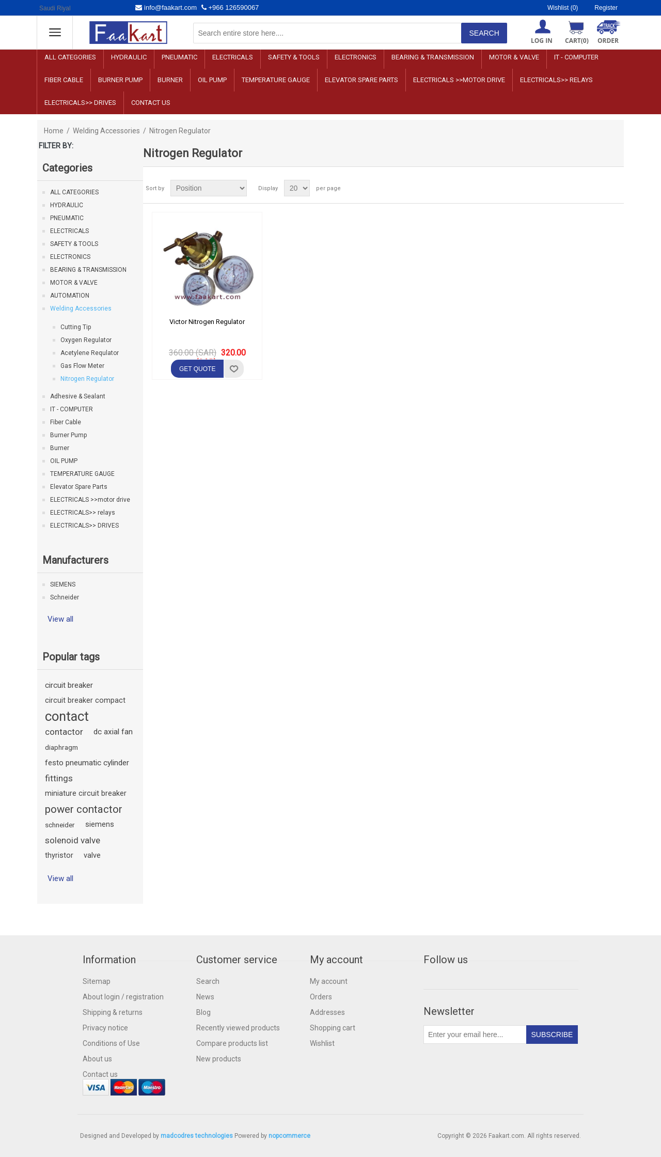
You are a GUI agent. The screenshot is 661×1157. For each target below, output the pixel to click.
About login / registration (123, 997)
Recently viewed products (238, 1028)
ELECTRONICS (355, 57)
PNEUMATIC (179, 57)
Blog (203, 1012)
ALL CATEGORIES (70, 57)
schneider (60, 825)
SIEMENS (62, 584)
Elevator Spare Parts (361, 80)
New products (218, 1059)
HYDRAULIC (129, 57)
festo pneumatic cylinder (87, 762)
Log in (542, 40)
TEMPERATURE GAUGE (276, 80)
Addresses (327, 1012)
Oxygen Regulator (86, 340)
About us (97, 1059)
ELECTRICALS (232, 57)
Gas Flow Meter (82, 365)
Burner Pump (120, 80)
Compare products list (232, 1043)
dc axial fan (113, 731)
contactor (64, 732)
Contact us (150, 102)
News (205, 997)
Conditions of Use (111, 1043)
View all (60, 619)
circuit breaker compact (85, 700)
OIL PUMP (212, 80)
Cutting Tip (75, 327)
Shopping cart (332, 1028)
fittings (59, 778)
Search (207, 981)
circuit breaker (69, 685)
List (615, 188)
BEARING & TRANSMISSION (432, 57)
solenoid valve (72, 840)
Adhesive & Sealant (77, 396)
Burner (170, 80)
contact (67, 716)
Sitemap (97, 981)
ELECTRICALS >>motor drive (459, 80)
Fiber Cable (63, 80)
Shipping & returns (113, 1012)
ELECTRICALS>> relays (556, 80)
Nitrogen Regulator (87, 378)
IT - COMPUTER (576, 57)
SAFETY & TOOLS (294, 57)
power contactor (83, 809)
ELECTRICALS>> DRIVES (80, 102)
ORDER (608, 40)
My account (329, 981)
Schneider (64, 597)
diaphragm (61, 747)
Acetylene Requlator (89, 353)
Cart (577, 40)
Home (54, 131)
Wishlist (322, 1043)
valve (92, 855)
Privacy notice (105, 1028)
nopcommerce (289, 1135)
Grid (596, 188)
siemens (99, 824)
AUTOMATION (69, 295)
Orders (321, 997)
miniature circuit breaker (86, 793)
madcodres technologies (197, 1135)
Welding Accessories (106, 131)
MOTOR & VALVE (514, 57)
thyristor (59, 855)
